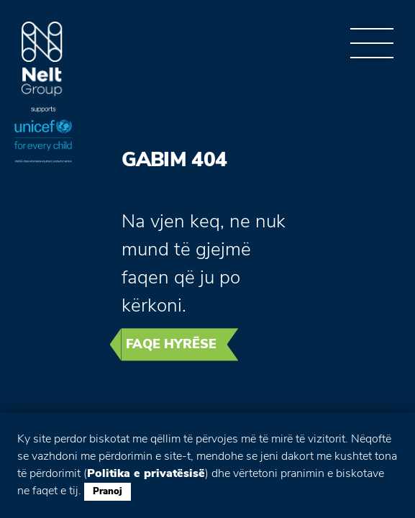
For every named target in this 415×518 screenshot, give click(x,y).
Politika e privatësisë (146, 473)
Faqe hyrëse (171, 344)
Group (42, 59)
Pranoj (107, 491)
